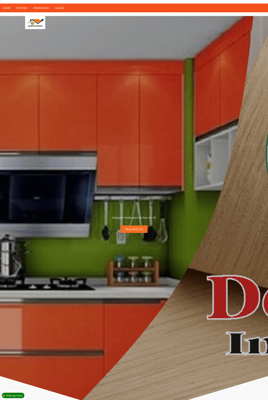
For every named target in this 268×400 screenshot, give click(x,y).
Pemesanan (41, 8)
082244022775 (134, 229)
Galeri (59, 8)
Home (6, 8)
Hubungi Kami (13, 395)
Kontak (21, 8)
